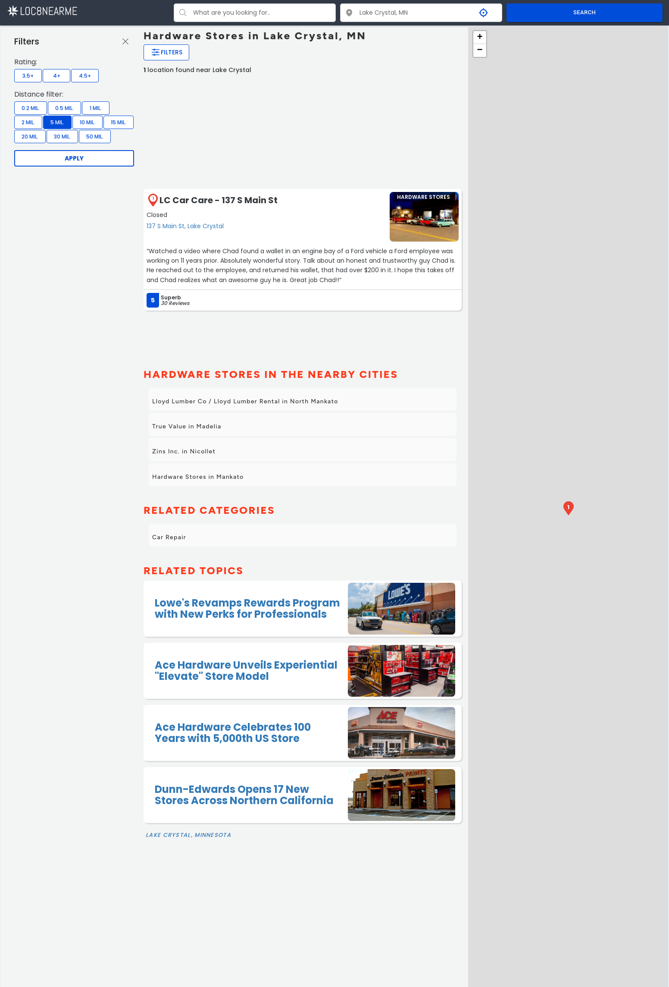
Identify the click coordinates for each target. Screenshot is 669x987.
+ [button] (479, 37)
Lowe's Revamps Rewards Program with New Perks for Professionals (247, 608)
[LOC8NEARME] (42, 11)
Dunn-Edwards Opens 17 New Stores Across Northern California (244, 795)
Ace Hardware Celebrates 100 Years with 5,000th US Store (233, 732)
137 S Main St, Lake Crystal (185, 226)
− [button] (479, 50)
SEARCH (584, 12)
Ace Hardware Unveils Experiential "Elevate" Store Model (246, 670)
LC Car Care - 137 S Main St (218, 200)
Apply (74, 158)
